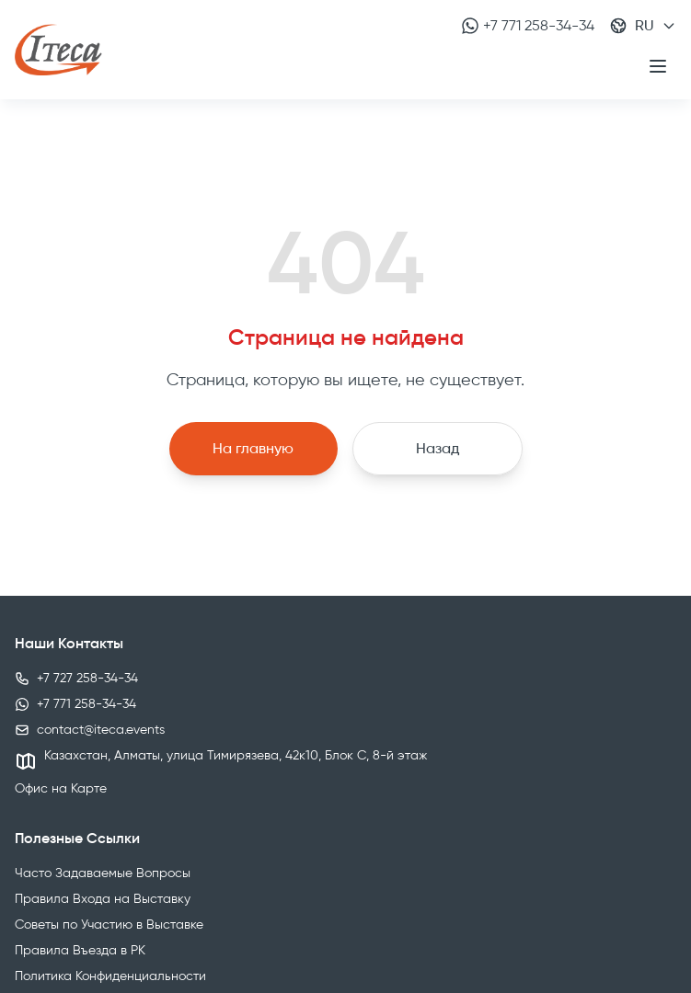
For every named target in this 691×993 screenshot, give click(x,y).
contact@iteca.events (101, 729)
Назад (437, 448)
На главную (253, 448)
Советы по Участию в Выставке (109, 924)
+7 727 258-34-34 (87, 678)
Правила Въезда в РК (80, 950)
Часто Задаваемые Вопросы (102, 873)
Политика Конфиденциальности (110, 976)
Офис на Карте (61, 788)
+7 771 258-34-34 (527, 26)
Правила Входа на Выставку (102, 899)
